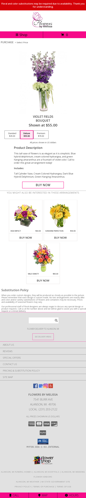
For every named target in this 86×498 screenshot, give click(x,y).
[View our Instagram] (45, 387)
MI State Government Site (56, 481)
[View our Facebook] (35, 387)
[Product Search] (43, 320)
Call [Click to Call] (14, 495)
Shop (21, 34)
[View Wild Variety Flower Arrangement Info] (43, 258)
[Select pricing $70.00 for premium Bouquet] (41, 135)
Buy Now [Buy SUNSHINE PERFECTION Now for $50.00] (60, 237)
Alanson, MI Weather (27, 481)
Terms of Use (64, 486)
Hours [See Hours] (72, 495)
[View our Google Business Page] (40, 387)
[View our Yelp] (50, 387)
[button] (43, 441)
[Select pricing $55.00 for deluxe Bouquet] (26, 135)
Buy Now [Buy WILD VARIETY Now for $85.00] (43, 280)
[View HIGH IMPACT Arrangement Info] (25, 215)
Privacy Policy (23, 486)
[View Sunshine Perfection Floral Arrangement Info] (60, 215)
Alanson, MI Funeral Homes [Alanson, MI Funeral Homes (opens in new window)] (16, 472)
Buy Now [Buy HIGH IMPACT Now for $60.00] (25, 237)
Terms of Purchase (43, 486)
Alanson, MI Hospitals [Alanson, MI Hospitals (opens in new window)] (46, 472)
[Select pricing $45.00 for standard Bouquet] (12, 135)
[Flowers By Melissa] (43, 27)
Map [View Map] (43, 495)
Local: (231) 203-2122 (43, 409)
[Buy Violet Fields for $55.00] (43, 185)
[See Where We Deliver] (43, 336)
